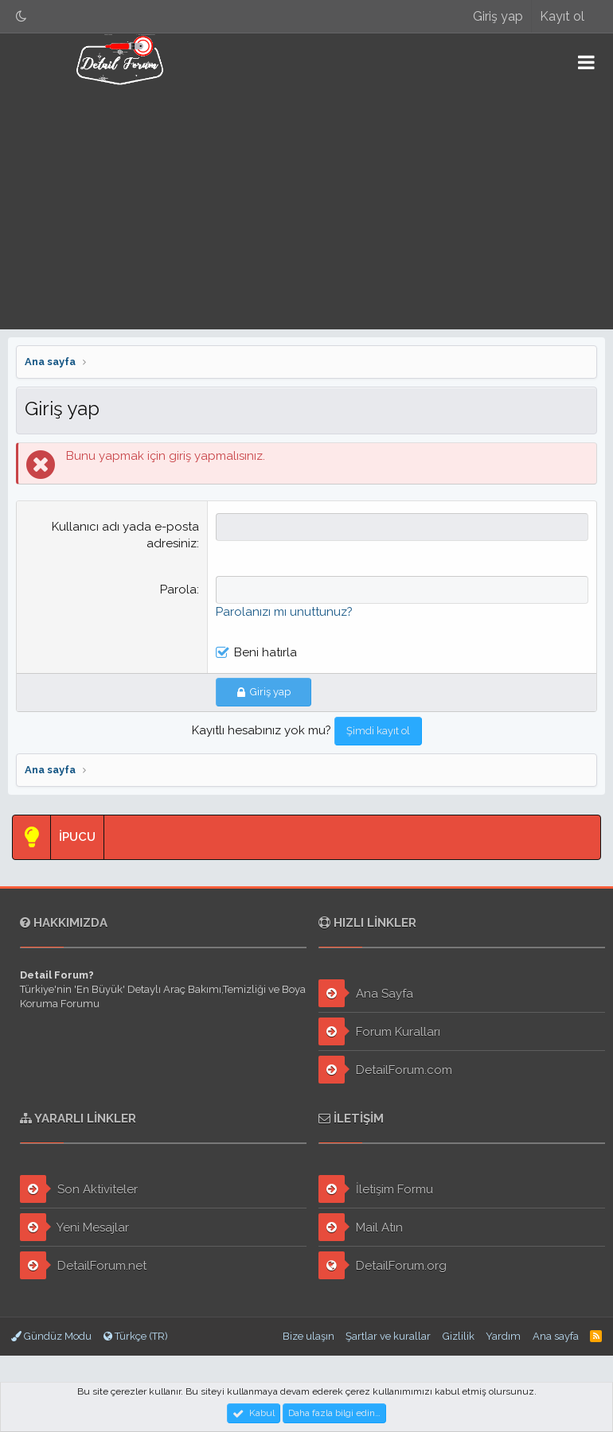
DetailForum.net (83, 1265)
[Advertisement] (306, 210)
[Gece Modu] (21, 16)
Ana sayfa (556, 1336)
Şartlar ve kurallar (388, 1336)
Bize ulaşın (308, 1336)
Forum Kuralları (379, 1031)
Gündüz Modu (51, 1336)
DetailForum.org (382, 1265)
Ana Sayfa (365, 993)
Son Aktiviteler (79, 1189)
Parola (178, 589)
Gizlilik (458, 1336)
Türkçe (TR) (135, 1336)
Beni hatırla (265, 652)
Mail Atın (360, 1227)
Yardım (503, 1336)
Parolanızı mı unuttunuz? (284, 612)
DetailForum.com (385, 1070)
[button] (586, 62)
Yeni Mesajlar (74, 1227)
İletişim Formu (375, 1189)
